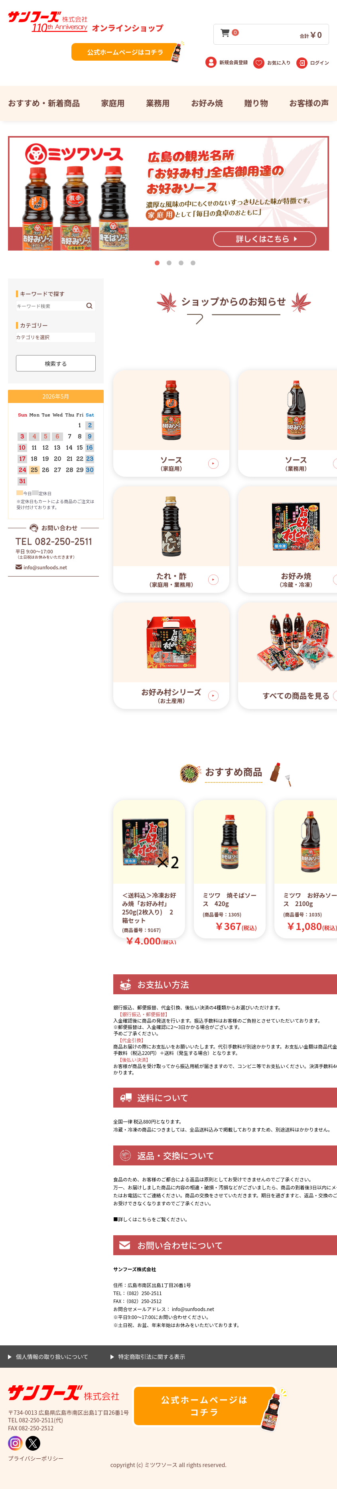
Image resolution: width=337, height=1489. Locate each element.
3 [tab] (183, 265)
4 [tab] (195, 265)
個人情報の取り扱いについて (52, 1357)
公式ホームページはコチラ (125, 52)
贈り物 (256, 103)
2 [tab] (171, 265)
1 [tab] (159, 265)
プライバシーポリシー (36, 1458)
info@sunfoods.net (45, 567)
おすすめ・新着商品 (44, 103)
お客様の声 (309, 103)
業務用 (158, 103)
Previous (125, 848)
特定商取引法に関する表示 (151, 1357)
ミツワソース (64, 1393)
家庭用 (113, 103)
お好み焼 (207, 103)
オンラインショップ (86, 28)
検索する (89, 305)
